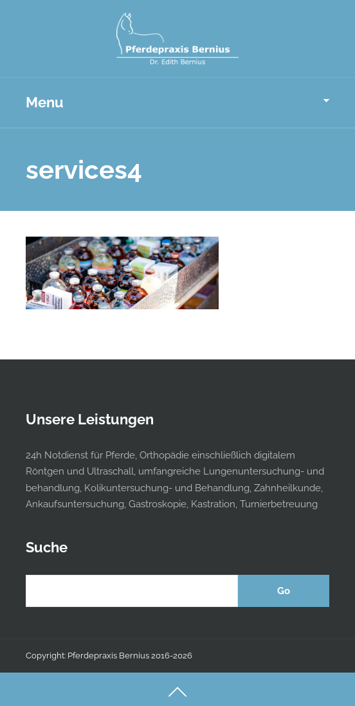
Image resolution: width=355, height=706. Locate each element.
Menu (45, 102)
